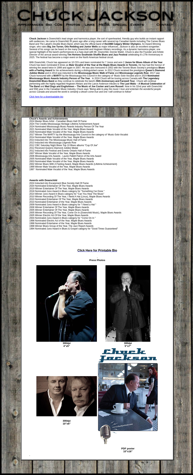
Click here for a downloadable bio (46, 96)
